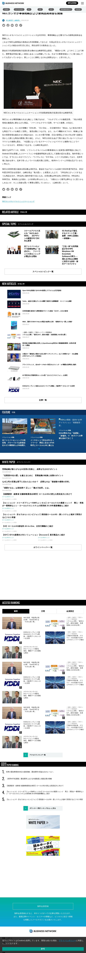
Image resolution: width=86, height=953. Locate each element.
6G (40, 9)
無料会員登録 (72, 3)
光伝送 (78, 9)
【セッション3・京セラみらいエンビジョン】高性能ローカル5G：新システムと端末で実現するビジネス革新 (44, 801)
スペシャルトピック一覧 (43, 272)
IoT (51, 9)
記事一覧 (43, 400)
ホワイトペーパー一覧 (43, 549)
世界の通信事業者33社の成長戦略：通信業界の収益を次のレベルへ (29, 773)
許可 (43, 949)
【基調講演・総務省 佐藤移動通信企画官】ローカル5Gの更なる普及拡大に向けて (35, 787)
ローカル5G (19, 9)
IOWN (6, 9)
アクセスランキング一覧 (38, 756)
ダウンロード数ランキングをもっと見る (43, 810)
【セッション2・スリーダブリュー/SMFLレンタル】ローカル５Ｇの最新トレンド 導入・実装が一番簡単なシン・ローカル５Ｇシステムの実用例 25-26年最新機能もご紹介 (45, 794)
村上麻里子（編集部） (13, 20)
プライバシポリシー (67, 941)
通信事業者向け (66, 9)
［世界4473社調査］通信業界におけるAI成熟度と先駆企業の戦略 (29, 780)
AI (29, 9)
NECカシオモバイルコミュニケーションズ (18, 201)
